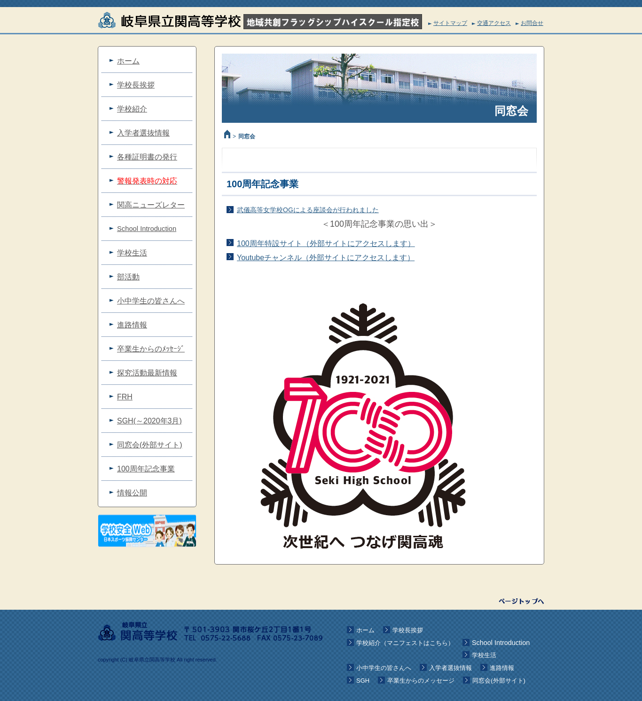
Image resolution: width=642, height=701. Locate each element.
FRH (125, 397)
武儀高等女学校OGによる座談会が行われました (308, 210)
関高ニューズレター (151, 205)
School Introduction (146, 228)
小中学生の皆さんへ (151, 301)
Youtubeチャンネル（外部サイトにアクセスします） (326, 258)
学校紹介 (132, 109)
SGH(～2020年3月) (149, 421)
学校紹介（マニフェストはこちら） (405, 642)
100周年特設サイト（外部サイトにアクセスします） (326, 243)
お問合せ (532, 23)
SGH (362, 680)
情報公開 (132, 493)
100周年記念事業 (146, 469)
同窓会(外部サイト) (149, 445)
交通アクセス (494, 23)
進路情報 (132, 325)
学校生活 (132, 253)
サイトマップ (450, 23)
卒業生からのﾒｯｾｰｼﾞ (151, 349)
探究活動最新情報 (147, 373)
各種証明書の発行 (147, 157)
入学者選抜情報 (143, 133)
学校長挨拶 (136, 85)
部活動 (128, 277)
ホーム (128, 61)
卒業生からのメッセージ (420, 680)
